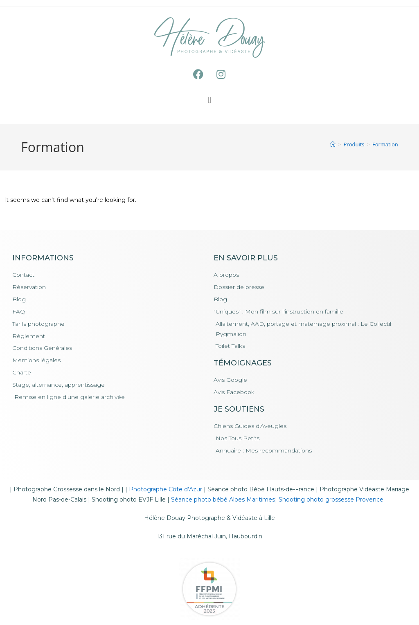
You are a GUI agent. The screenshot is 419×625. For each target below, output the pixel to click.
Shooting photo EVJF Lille (129, 500)
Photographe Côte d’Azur (165, 490)
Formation (385, 144)
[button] (209, 100)
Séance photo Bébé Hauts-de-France (260, 490)
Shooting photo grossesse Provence (331, 500)
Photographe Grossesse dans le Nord (67, 490)
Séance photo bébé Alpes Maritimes (223, 500)
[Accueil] (333, 144)
